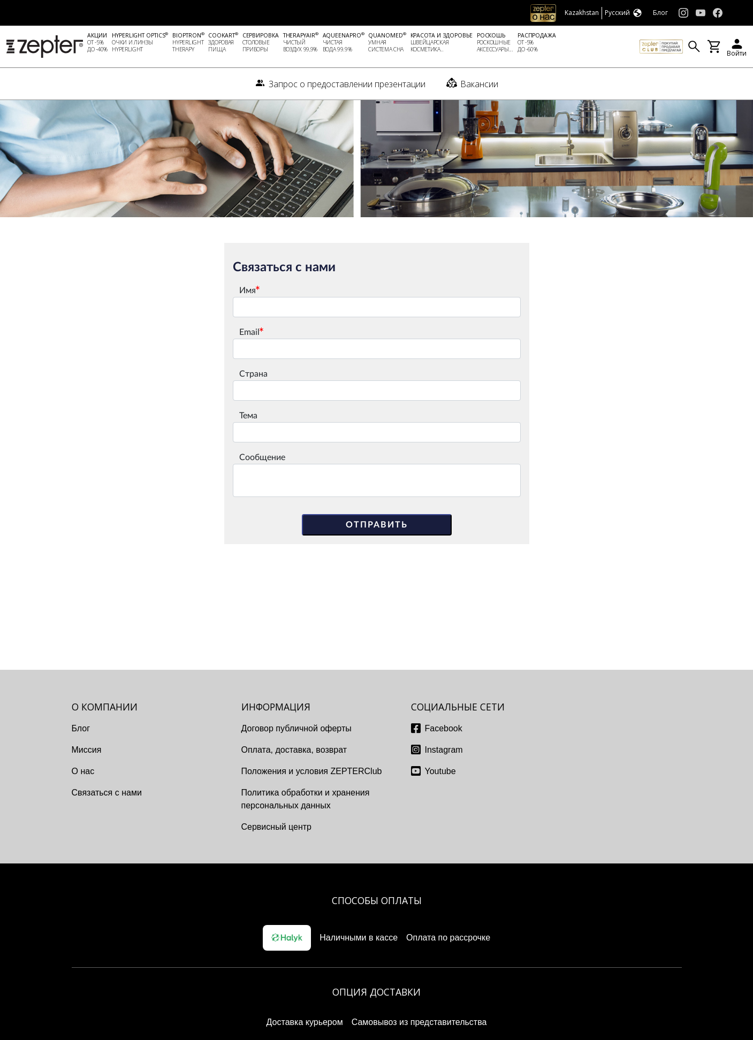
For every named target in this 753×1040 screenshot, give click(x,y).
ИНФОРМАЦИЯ (275, 706)
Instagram (444, 749)
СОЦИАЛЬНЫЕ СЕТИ (458, 706)
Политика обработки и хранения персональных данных (305, 799)
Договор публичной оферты (296, 728)
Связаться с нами (107, 792)
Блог (81, 728)
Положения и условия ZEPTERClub (311, 771)
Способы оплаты (377, 900)
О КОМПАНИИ (105, 706)
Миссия (87, 749)
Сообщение (262, 457)
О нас (83, 771)
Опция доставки (376, 991)
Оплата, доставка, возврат (294, 749)
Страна (253, 374)
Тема (248, 415)
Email (249, 332)
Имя (247, 290)
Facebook (443, 728)
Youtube (440, 771)
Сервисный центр (276, 826)
